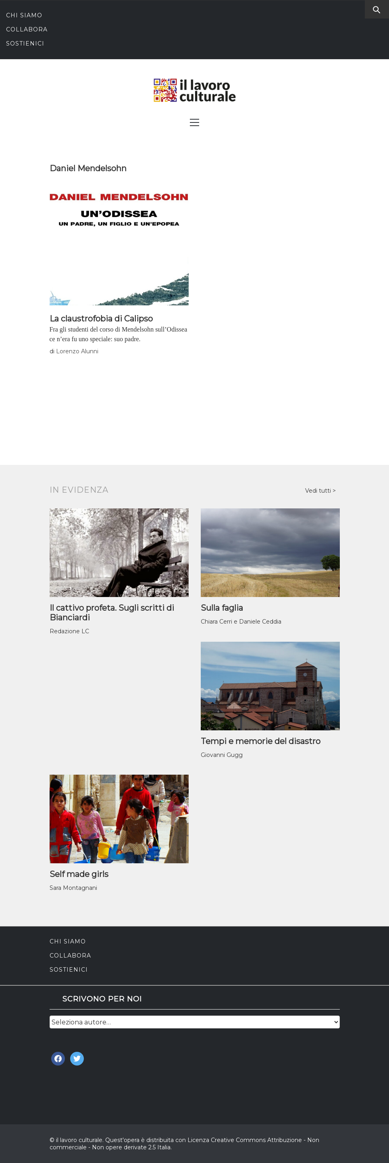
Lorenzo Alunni (77, 351)
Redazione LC (69, 631)
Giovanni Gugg (222, 755)
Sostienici (25, 43)
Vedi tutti (319, 490)
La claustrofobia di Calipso (101, 318)
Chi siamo (24, 15)
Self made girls (79, 874)
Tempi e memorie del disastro (260, 741)
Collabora (27, 29)
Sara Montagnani (73, 887)
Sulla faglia (222, 608)
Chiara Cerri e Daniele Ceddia (241, 621)
